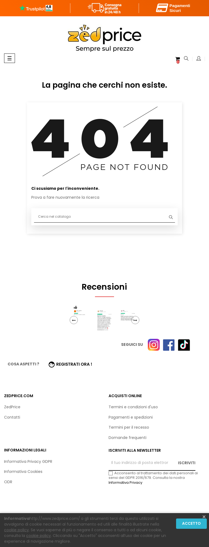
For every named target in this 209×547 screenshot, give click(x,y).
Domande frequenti (127, 437)
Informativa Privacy (125, 482)
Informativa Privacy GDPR (28, 461)
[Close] (204, 517)
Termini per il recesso (129, 427)
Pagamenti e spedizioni (131, 417)
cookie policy (16, 530)
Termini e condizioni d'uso (133, 407)
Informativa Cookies (23, 471)
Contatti (12, 417)
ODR (8, 482)
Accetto (191, 523)
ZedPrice (12, 407)
